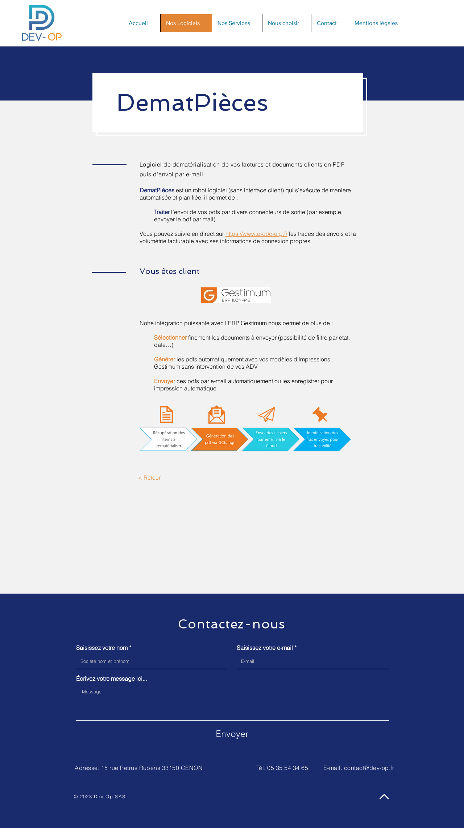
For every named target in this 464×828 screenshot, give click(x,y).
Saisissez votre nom (102, 648)
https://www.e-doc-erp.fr (256, 233)
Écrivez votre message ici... (111, 678)
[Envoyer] (232, 733)
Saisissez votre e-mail (265, 648)
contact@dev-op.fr (369, 767)
